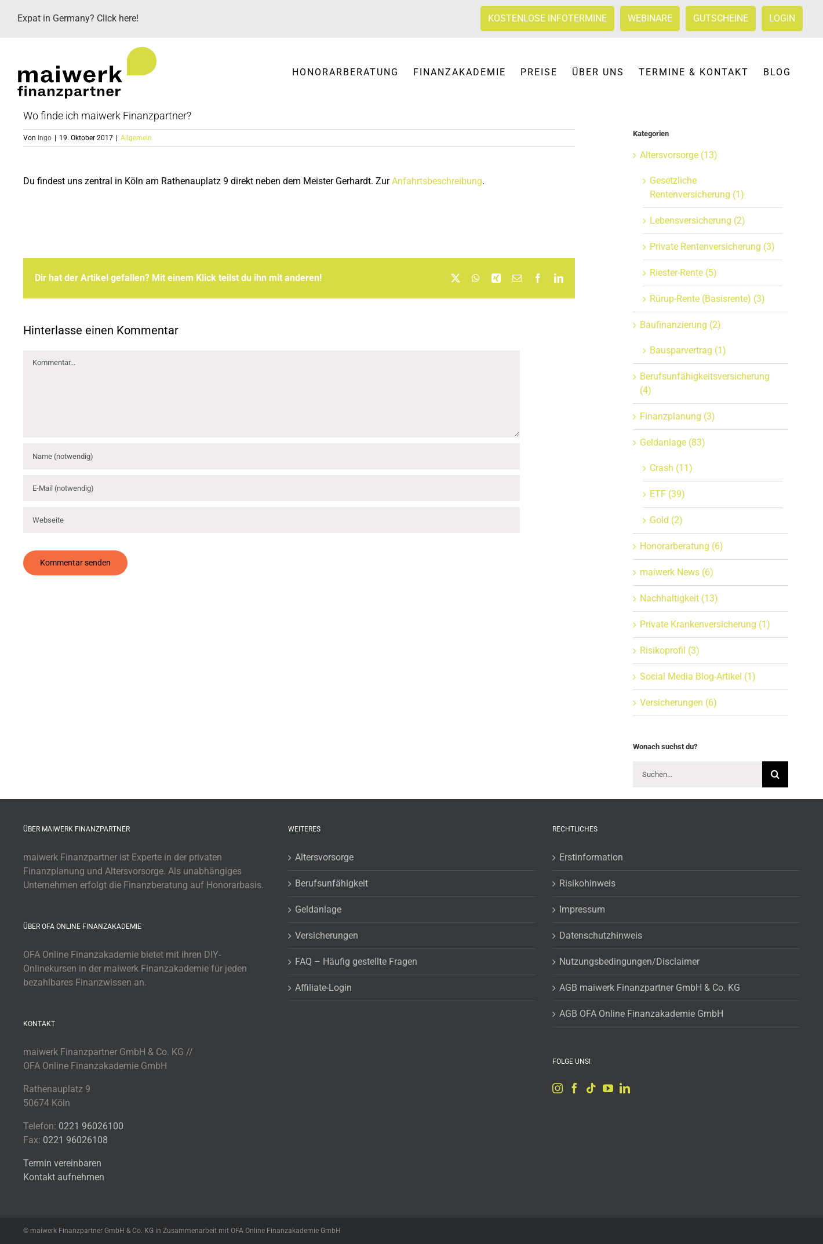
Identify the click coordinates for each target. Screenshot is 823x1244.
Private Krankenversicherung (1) (705, 624)
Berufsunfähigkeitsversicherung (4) (705, 383)
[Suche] (775, 774)
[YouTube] (608, 1088)
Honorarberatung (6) (681, 546)
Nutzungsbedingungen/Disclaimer (629, 961)
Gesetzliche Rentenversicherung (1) (697, 187)
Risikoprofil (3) (670, 650)
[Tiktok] (591, 1088)
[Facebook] (574, 1088)
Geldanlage (318, 909)
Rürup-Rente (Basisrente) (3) (707, 298)
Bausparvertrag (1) (688, 350)
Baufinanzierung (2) (680, 324)
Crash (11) (671, 467)
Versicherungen (326, 935)
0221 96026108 (75, 1139)
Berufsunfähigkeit (331, 883)
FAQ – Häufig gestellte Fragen (356, 961)
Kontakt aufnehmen (63, 1177)
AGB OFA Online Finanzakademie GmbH (641, 1013)
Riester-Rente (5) (683, 272)
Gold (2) (666, 520)
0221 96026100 (91, 1126)
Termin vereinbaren (62, 1163)
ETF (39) (667, 493)
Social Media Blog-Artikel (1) (698, 676)
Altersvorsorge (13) (679, 154)
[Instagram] (557, 1088)
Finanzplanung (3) (677, 416)
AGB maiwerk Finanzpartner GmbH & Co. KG (649, 987)
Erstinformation (591, 857)
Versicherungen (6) (678, 702)
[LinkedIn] (625, 1088)
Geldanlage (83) (672, 442)
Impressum (582, 909)
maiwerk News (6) (676, 572)
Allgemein (136, 138)
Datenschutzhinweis (600, 935)
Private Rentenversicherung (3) (712, 246)
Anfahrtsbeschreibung (437, 181)
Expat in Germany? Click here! (78, 18)
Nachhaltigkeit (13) (679, 598)
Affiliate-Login (323, 987)
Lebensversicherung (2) (697, 220)
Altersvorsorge (324, 857)
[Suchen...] (697, 774)
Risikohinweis (587, 883)
